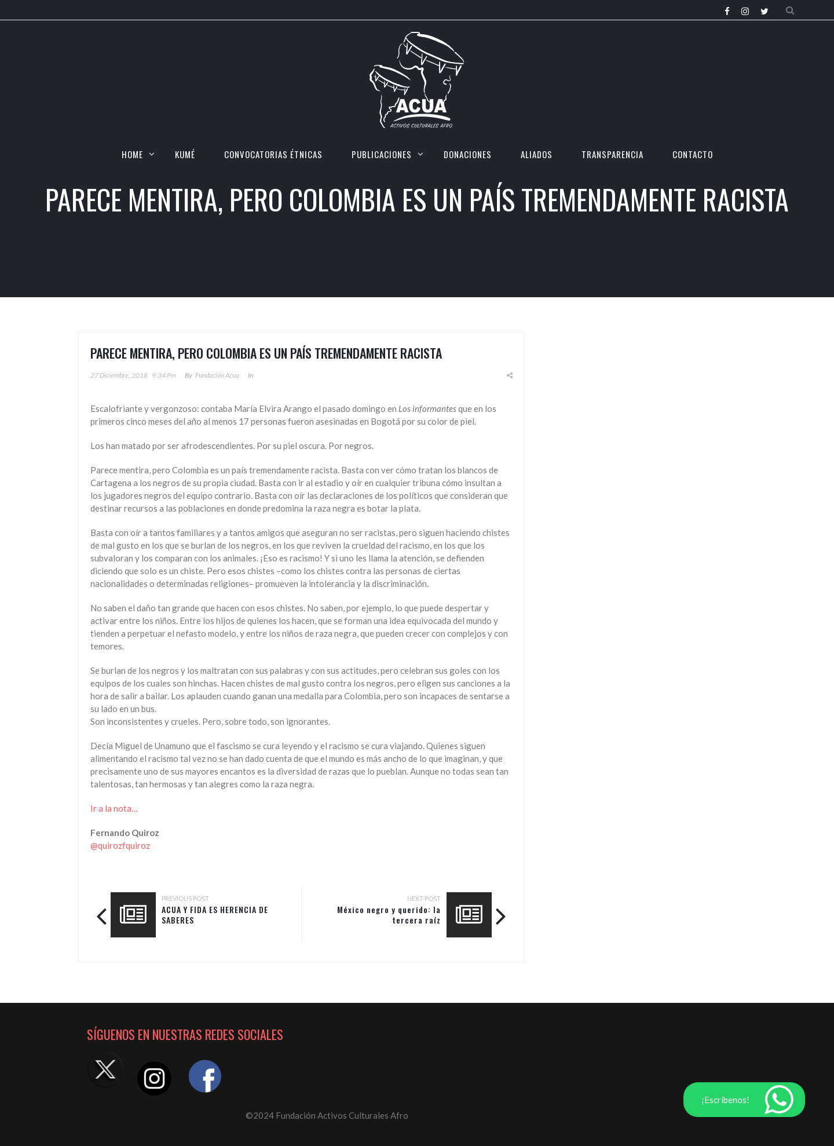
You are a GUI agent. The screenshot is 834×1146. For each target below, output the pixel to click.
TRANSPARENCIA (612, 154)
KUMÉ (185, 154)
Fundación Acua (217, 375)
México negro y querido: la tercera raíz (389, 914)
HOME (132, 154)
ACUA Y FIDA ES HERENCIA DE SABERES (215, 914)
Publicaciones (382, 154)
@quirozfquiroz (120, 845)
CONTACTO (692, 154)
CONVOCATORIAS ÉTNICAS (273, 154)
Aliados (537, 154)
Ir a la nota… (114, 808)
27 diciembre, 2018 (119, 375)
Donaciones (468, 154)
